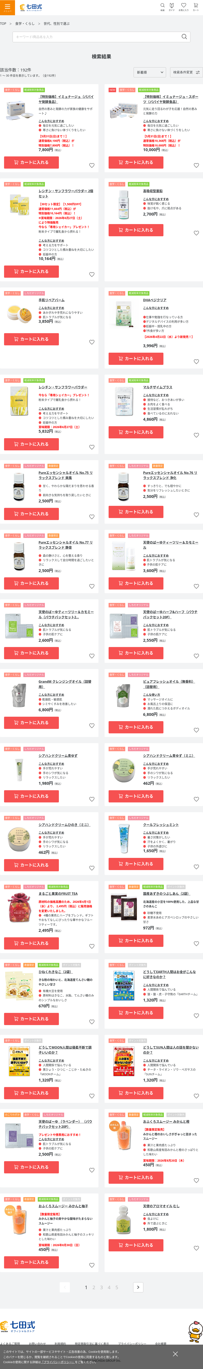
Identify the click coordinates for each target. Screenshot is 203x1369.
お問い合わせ (37, 1343)
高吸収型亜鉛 (153, 191)
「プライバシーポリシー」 (58, 1362)
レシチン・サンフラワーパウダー (63, 387)
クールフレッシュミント (161, 825)
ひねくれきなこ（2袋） (56, 972)
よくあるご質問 (10, 1343)
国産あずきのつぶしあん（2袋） (166, 893)
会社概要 (160, 1343)
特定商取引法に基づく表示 (92, 1343)
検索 (163, 10)
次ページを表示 (138, 1287)
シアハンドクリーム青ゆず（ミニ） (169, 755)
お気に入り (184, 10)
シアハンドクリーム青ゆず (58, 755)
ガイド (172, 10)
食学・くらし (25, 23)
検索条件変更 (183, 72)
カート (196, 10)
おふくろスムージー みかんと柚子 (63, 1206)
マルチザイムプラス (157, 387)
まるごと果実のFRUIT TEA (58, 893)
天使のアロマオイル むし (161, 1206)
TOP (3, 23)
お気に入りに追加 (91, 165)
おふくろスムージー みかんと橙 (166, 1121)
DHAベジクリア (154, 300)
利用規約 (60, 1343)
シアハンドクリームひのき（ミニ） (65, 825)
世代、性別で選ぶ (57, 23)
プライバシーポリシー (132, 1343)
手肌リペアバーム (52, 300)
